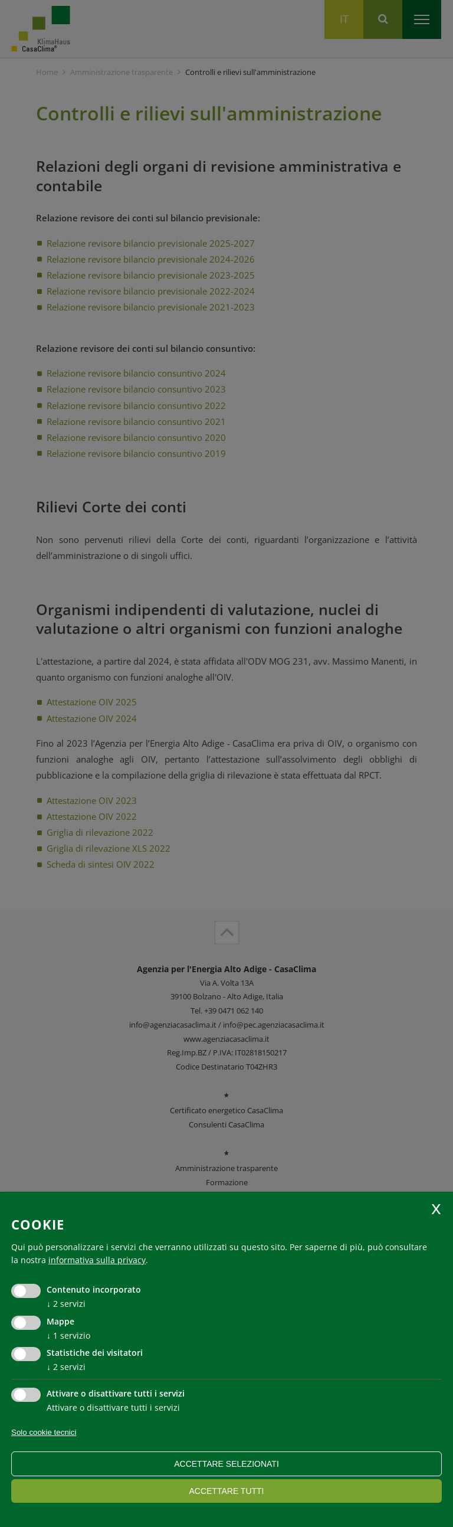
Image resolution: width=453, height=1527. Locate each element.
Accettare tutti (226, 1491)
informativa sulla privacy (97, 1260)
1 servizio (68, 1335)
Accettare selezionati (226, 1464)
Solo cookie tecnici (43, 1432)
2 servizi (66, 1303)
